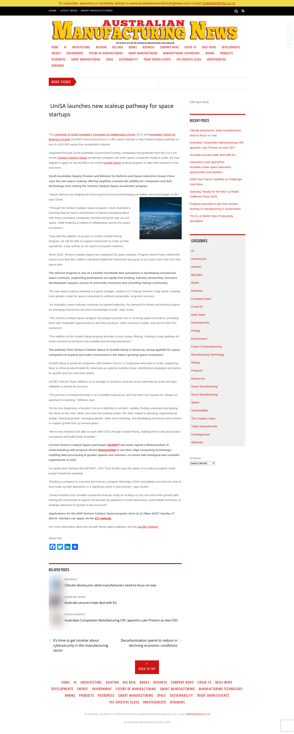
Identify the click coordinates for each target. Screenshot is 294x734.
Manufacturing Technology (181, 53)
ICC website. (103, 518)
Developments (231, 47)
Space (109, 59)
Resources (59, 59)
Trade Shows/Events (157, 59)
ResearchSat (107, 449)
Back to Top (147, 669)
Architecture (81, 47)
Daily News (209, 47)
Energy (56, 53)
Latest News (68, 10)
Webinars (58, 65)
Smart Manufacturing (96, 10)
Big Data (117, 47)
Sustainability (128, 59)
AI (65, 47)
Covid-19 (190, 47)
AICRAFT (113, 444)
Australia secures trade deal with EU (91, 602)
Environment (74, 53)
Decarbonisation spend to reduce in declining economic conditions (151, 643)
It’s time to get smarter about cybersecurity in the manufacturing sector (78, 645)
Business (148, 47)
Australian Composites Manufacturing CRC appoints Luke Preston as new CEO (121, 620)
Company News (169, 47)
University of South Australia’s (73, 134)
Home (52, 10)
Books (133, 47)
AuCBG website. (148, 526)
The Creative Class (188, 59)
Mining (210, 53)
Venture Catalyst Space (72, 157)
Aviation (101, 47)
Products (226, 53)
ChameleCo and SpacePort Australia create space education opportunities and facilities (210, 166)
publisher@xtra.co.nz (219, 3)
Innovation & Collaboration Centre (114, 134)
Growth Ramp (112, 162)
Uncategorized (216, 59)
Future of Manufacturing (106, 53)
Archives (195, 458)
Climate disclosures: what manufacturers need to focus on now (110, 585)
